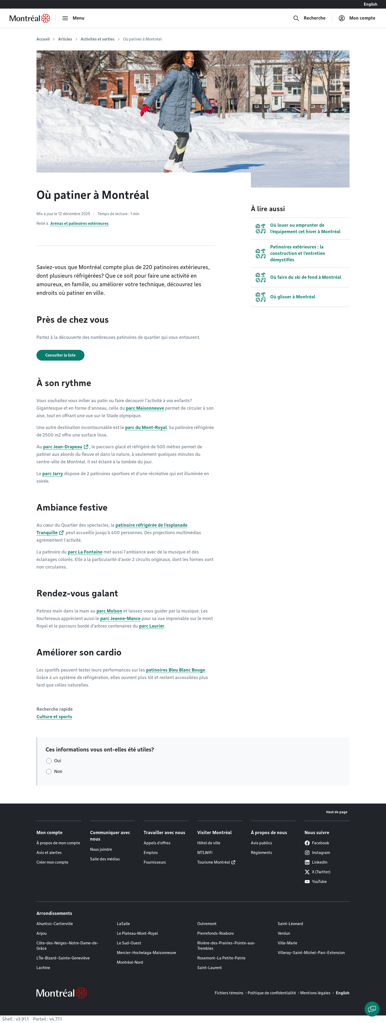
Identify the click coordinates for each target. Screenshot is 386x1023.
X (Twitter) (318, 872)
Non (58, 771)
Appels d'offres (157, 843)
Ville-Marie (287, 943)
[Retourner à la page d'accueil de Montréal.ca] (30, 18)
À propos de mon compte (58, 843)
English (370, 4)
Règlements (261, 852)
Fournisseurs (155, 862)
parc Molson (109, 611)
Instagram (317, 852)
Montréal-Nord (130, 962)
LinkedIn (316, 862)
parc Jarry (52, 473)
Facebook (317, 843)
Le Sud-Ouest (129, 943)
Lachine (43, 968)
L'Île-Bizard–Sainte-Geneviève (63, 958)
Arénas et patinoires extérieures (79, 223)
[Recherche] (309, 18)
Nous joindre (101, 849)
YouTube (316, 881)
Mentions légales (315, 993)
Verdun (284, 933)
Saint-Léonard (290, 924)
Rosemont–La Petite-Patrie (221, 958)
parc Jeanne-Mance (120, 618)
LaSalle (123, 924)
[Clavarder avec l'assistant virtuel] (372, 1009)
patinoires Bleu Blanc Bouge (175, 670)
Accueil (43, 39)
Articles (65, 39)
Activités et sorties (97, 39)
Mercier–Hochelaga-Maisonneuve (146, 953)
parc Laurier (151, 626)
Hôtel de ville (208, 843)
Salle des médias (105, 859)
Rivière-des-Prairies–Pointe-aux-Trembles (226, 946)
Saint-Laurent (209, 968)
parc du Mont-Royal (146, 427)
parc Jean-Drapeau (62, 446)
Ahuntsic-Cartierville (54, 924)
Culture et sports (54, 716)
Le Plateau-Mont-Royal (137, 933)
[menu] (73, 18)
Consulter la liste (60, 355)
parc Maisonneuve (145, 408)
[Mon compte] (356, 18)
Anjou (41, 933)
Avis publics (261, 843)
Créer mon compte (52, 862)
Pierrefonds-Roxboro (215, 933)
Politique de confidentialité (272, 993)
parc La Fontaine (85, 552)
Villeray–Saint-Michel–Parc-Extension (311, 953)
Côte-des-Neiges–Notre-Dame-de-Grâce (67, 946)
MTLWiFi (205, 852)
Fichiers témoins (229, 993)
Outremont (207, 924)
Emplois (151, 852)
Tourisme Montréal (213, 862)
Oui (57, 760)
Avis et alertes (49, 852)
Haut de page (336, 812)
